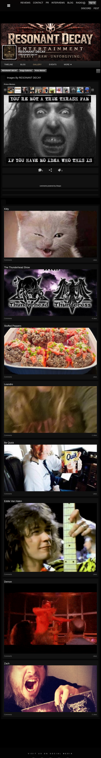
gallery (37, 64)
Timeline (8, 64)
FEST (96, 8)
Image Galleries (26, 71)
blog (23, 64)
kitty (6, 209)
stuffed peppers (12, 326)
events (52, 64)
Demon (8, 581)
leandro (8, 384)
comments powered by (50, 186)
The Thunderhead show (17, 267)
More (68, 64)
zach (6, 663)
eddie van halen (13, 501)
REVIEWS (25, 3)
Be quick (9, 442)
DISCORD (86, 8)
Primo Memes (40, 71)
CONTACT (38, 3)
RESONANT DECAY (9, 71)
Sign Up (92, 3)
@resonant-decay (27, 54)
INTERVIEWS (58, 3)
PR (47, 3)
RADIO (79, 3)
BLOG (70, 3)
